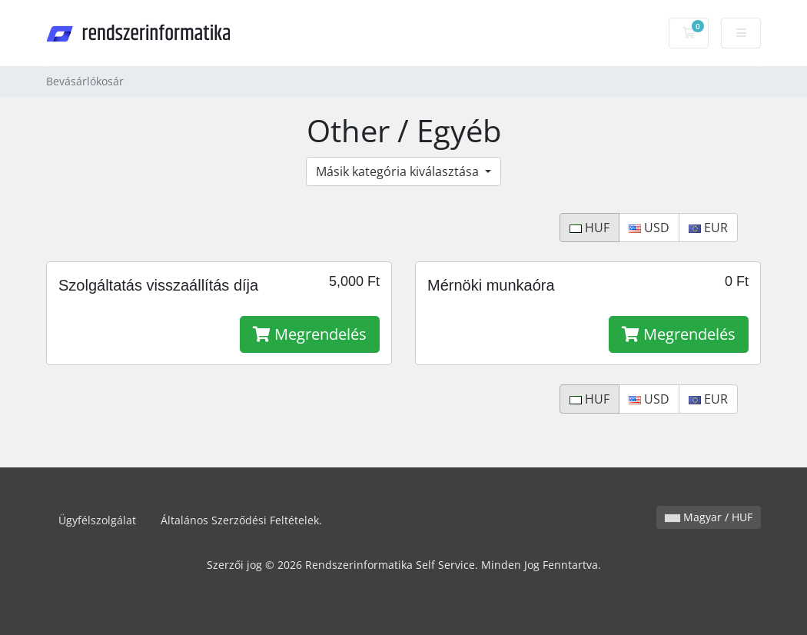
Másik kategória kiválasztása (399, 171)
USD (649, 227)
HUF (589, 227)
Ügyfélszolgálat (97, 520)
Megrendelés (310, 334)
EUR (708, 227)
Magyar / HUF (708, 517)
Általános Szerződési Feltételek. (241, 520)
